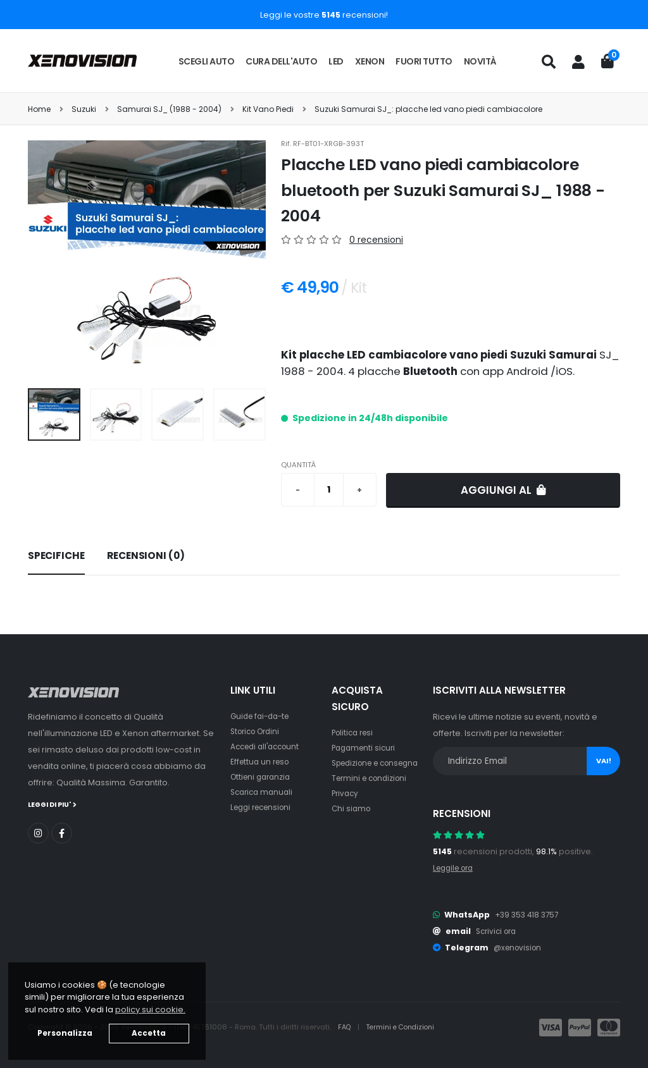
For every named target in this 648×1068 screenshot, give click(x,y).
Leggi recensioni (264, 807)
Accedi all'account (268, 746)
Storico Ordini (258, 731)
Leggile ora (456, 867)
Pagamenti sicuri (366, 747)
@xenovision (519, 947)
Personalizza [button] (64, 1033)
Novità (480, 61)
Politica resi (355, 732)
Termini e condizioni (372, 793)
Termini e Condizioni (405, 1027)
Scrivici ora (498, 931)
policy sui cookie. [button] (150, 1010)
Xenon (370, 61)
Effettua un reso (262, 761)
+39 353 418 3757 (529, 914)
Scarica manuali (263, 792)
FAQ (346, 1027)
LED (336, 61)
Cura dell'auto (281, 61)
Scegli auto (206, 61)
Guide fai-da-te (263, 716)
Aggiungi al (503, 490)
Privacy (346, 808)
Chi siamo (352, 823)
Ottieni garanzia (263, 776)
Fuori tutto (424, 61)
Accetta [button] (149, 1033)
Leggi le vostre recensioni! (324, 14)
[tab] (56, 556)
